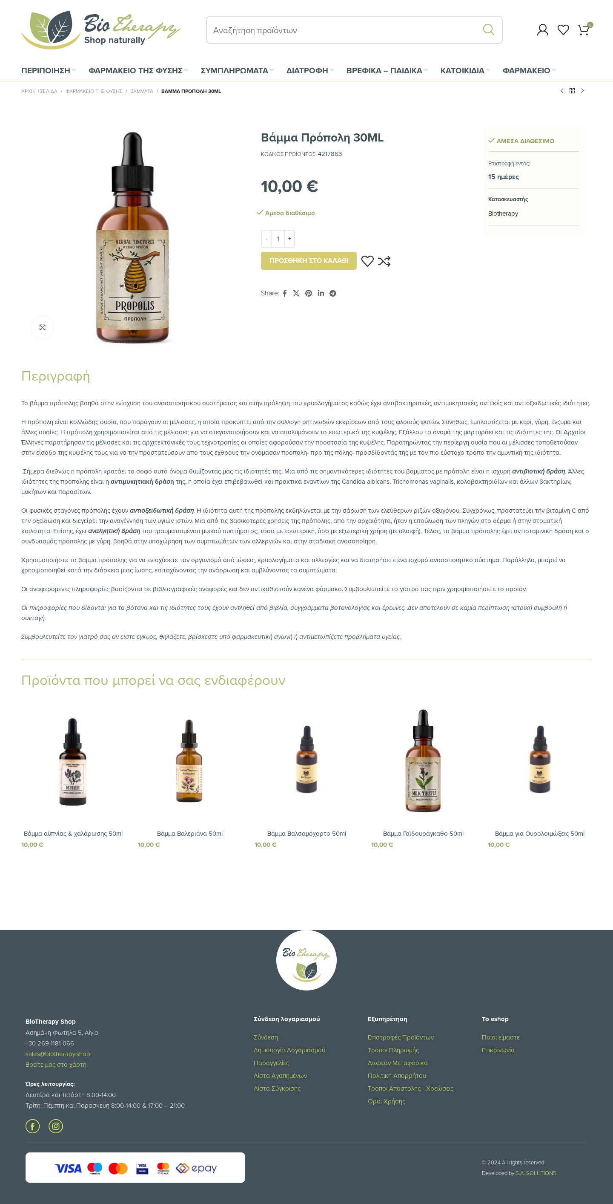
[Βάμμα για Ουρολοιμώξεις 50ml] (540, 761)
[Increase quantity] (289, 239)
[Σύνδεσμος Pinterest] (309, 293)
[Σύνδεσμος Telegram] (333, 293)
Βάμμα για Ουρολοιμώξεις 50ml (539, 833)
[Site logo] (100, 29)
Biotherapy (503, 213)
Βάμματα (141, 91)
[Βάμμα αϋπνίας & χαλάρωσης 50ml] (73, 761)
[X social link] (296, 293)
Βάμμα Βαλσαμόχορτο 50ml (306, 833)
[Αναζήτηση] (354, 30)
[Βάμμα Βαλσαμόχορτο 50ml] (306, 761)
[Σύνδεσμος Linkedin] (321, 293)
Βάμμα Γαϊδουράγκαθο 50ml (423, 833)
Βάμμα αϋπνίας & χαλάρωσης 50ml (73, 833)
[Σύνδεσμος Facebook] (285, 293)
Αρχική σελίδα (39, 91)
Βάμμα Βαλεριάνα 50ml (190, 833)
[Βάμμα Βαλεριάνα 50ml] (190, 761)
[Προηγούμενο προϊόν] (562, 91)
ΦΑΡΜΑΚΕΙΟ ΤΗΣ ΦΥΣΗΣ (94, 91)
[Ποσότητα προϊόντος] (278, 239)
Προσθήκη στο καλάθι (308, 261)
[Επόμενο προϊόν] (582, 91)
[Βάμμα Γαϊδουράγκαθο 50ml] (423, 761)
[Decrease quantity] (266, 239)
